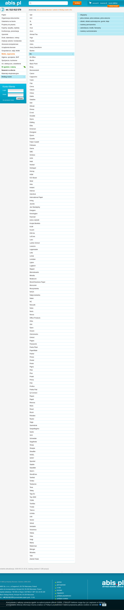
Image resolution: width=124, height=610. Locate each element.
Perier (32, 363)
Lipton (32, 262)
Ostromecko (34, 334)
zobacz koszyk (114, 6)
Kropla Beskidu (35, 223)
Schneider (33, 438)
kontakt (59, 590)
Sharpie (32, 448)
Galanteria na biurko (9, 21)
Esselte (32, 139)
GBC (31, 152)
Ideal (31, 181)
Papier (4, 15)
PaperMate (33, 350)
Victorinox (33, 530)
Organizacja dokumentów (10, 18)
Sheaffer (33, 451)
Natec (32, 298)
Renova (32, 403)
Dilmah (32, 106)
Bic (71, 10)
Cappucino (33, 77)
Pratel (32, 376)
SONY (32, 458)
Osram (32, 331)
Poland (34, 586)
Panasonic (33, 344)
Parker (32, 354)
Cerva (32, 86)
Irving (31, 201)
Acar (31, 28)
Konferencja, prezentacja (10, 31)
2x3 (31, 18)
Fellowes (33, 145)
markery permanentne (88, 25)
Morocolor (33, 285)
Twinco (32, 510)
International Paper (36, 197)
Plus (31, 373)
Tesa (31, 487)
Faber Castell (34, 142)
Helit (31, 161)
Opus (31, 328)
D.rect (32, 113)
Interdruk (33, 194)
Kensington (33, 214)
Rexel (32, 409)
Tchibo (32, 481)
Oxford (32, 337)
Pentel (32, 360)
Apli (31, 15)
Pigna (32, 367)
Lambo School (35, 243)
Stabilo (32, 464)
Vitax (31, 536)
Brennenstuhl (34, 70)
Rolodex (32, 416)
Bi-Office (33, 57)
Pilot (31, 370)
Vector (32, 520)
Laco (31, 240)
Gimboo (32, 155)
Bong (31, 67)
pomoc (59, 582)
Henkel (32, 165)
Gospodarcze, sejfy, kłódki (11, 51)
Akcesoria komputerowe (10, 44)
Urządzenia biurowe (8, 47)
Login (4, 90)
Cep (31, 83)
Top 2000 (33, 497)
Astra (31, 44)
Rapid (32, 399)
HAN (31, 158)
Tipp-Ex (32, 494)
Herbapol (33, 168)
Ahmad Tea (34, 34)
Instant (32, 187)
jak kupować (61, 585)
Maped (32, 269)
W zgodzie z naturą (9, 67)
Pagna (32, 341)
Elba (31, 126)
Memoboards (34, 272)
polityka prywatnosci (64, 596)
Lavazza (33, 246)
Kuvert (32, 230)
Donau (32, 109)
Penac (32, 357)
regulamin (60, 593)
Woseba (32, 552)
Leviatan (33, 259)
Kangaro (33, 210)
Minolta (32, 275)
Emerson (33, 129)
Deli (31, 103)
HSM (31, 174)
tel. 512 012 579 (13, 10)
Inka (31, 184)
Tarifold (32, 477)
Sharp (32, 445)
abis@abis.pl (9, 600)
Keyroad (33, 217)
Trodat (32, 507)
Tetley (32, 491)
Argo (31, 38)
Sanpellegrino (34, 429)
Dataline (32, 99)
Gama (32, 148)
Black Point (33, 64)
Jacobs (32, 204)
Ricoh (32, 412)
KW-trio (32, 233)
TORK (32, 500)
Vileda (32, 533)
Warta (32, 543)
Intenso (32, 191)
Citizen (32, 90)
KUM (31, 227)
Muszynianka (34, 288)
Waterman (33, 546)
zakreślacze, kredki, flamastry (90, 28)
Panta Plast (34, 347)
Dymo (32, 119)
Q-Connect (33, 393)
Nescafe (32, 305)
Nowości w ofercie (8, 70)
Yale (31, 556)
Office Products (35, 318)
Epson (32, 135)
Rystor (32, 419)
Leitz (31, 253)
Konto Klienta (9, 87)
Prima (32, 380)
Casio (32, 80)
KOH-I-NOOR (34, 220)
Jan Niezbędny (35, 207)
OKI (31, 324)
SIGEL (32, 455)
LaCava (32, 236)
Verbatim (33, 526)
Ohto (31, 321)
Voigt (31, 539)
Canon (32, 73)
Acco (31, 31)
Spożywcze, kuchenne (9, 60)
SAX (31, 435)
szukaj (77, 3)
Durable (32, 116)
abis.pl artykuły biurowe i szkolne (13, 3)
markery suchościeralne (88, 31)
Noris (31, 311)
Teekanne (33, 484)
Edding (32, 122)
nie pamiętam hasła (8, 100)
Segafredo (33, 442)
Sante (32, 432)
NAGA (32, 292)
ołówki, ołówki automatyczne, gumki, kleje (94, 21)
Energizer (33, 132)
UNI (31, 517)
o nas (59, 587)
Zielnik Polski (34, 559)
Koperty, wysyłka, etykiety (10, 28)
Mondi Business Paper (37, 282)
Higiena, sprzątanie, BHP (10, 57)
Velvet (32, 523)
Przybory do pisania (8, 25)
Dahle (32, 96)
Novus (32, 315)
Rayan (32, 396)
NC (31, 302)
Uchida (32, 513)
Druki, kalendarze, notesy (10, 38)
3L (30, 21)
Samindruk (33, 425)
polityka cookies (62, 599)
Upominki (5, 34)
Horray (32, 171)
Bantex (32, 51)
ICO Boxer (33, 178)
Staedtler (33, 468)
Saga (31, 422)
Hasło (4, 94)
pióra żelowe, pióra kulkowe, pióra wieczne (95, 18)
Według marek (7, 77)
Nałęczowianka (35, 295)
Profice (32, 386)
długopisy (83, 15)
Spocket (32, 461)
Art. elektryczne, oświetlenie (11, 64)
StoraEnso (33, 474)
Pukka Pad (33, 390)
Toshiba (32, 504)
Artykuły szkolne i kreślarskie (12, 41)
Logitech (33, 266)
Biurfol (32, 60)
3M (31, 25)
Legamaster (34, 249)
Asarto (32, 41)
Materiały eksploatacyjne (10, 73)
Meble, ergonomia (8, 54)
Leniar (32, 256)
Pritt (31, 383)
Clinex (32, 93)
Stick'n (32, 471)
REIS (31, 406)
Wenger (32, 549)
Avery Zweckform (36, 47)
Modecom (33, 279)
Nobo (31, 308)
